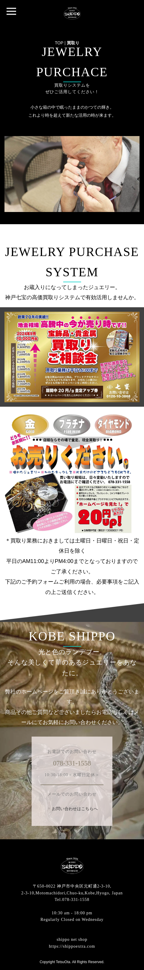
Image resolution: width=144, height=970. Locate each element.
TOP (59, 42)
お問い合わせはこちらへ (72, 808)
